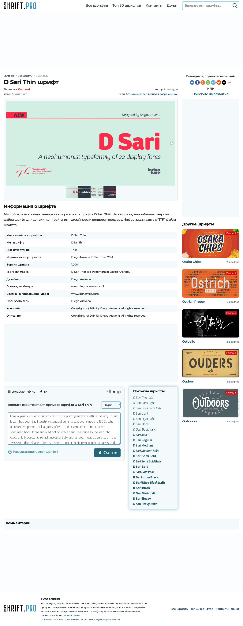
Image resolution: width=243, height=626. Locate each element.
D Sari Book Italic (144, 429)
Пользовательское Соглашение (60, 619)
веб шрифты (151, 94)
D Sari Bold (140, 467)
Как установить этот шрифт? (33, 452)
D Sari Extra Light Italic (147, 408)
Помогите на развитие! (210, 94)
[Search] (235, 6)
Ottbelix (188, 341)
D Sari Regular (142, 440)
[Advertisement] (121, 40)
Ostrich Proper (193, 302)
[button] (172, 143)
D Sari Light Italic (143, 419)
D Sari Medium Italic (146, 451)
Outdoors (189, 421)
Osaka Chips (191, 262)
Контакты (154, 5)
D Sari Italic (140, 435)
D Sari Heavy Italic (145, 504)
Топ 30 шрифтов (126, 5)
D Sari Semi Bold (144, 456)
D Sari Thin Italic (143, 397)
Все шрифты (97, 5)
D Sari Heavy (142, 498)
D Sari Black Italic (144, 493)
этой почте (72, 615)
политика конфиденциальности (100, 619)
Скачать (107, 452)
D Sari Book (141, 424)
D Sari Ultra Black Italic (149, 483)
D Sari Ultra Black (146, 477)
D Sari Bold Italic (143, 472)
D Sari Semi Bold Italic (147, 461)
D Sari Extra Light (144, 403)
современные (169, 94)
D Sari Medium (143, 445)
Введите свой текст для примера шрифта (50, 405)
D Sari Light (140, 413)
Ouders (188, 381)
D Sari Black (141, 488)
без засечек (133, 94)
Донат (172, 5)
